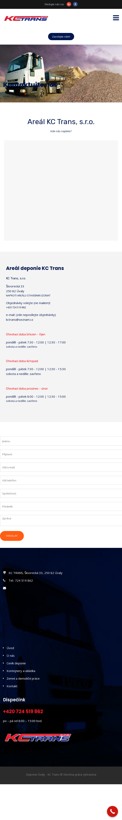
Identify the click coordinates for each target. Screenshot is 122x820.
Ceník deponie (16, 663)
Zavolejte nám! (61, 36)
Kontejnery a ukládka (21, 671)
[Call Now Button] (112, 811)
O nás (11, 656)
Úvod (10, 648)
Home (6, 96)
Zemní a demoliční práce (23, 678)
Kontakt (12, 686)
